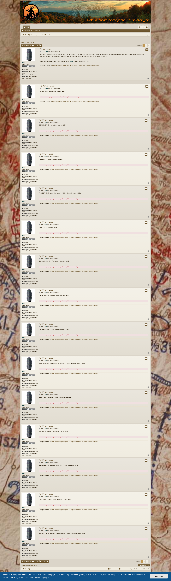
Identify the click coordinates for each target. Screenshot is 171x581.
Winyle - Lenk (27, 42)
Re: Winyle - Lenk (47, 86)
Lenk (23, 62)
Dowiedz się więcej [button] (41, 577)
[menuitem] (139, 27)
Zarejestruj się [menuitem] (147, 27)
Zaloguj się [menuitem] (143, 27)
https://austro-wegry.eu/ (92, 65)
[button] (149, 45)
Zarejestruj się (36, 30)
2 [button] (146, 45)
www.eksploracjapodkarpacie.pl (61, 65)
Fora (27, 27)
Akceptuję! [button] (159, 576)
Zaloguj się (27, 30)
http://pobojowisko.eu (78, 65)
